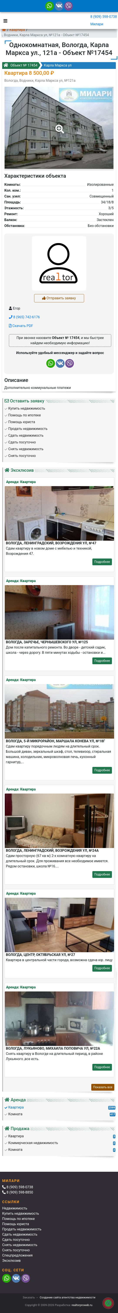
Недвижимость (14, 1208)
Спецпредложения (17, 1255)
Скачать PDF (21, 326)
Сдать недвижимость (19, 1234)
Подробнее (102, 562)
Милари (96, 24)
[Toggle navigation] (4, 20)
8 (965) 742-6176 (24, 317)
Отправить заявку (59, 298)
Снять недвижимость (19, 1245)
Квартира (17, 30)
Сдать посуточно (16, 1240)
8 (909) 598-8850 (17, 1192)
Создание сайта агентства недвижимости (67, 1297)
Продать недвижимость (22, 1229)
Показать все (102, 1087)
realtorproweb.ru (82, 1305)
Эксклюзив (11, 1261)
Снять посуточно (16, 1250)
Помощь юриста (15, 1224)
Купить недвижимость (20, 1213)
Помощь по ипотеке (18, 1219)
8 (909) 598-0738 (103, 17)
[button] (58, 126)
